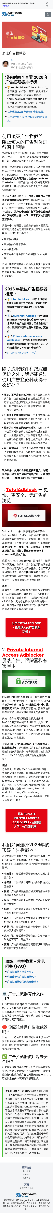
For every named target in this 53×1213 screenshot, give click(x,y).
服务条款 (27, 1174)
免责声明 (27, 1177)
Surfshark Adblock (24, 316)
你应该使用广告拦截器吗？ (21, 976)
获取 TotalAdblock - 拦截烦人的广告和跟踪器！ (26, 627)
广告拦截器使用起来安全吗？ (22, 981)
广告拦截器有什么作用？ (20, 971)
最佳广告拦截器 (26, 1188)
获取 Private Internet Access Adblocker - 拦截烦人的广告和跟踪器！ (26, 820)
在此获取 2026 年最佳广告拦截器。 (26, 111)
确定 (47, 4)
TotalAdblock (21, 299)
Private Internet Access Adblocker (23, 652)
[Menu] (48, 14)
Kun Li (14, 60)
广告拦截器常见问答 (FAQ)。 (23, 353)
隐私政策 (27, 1171)
